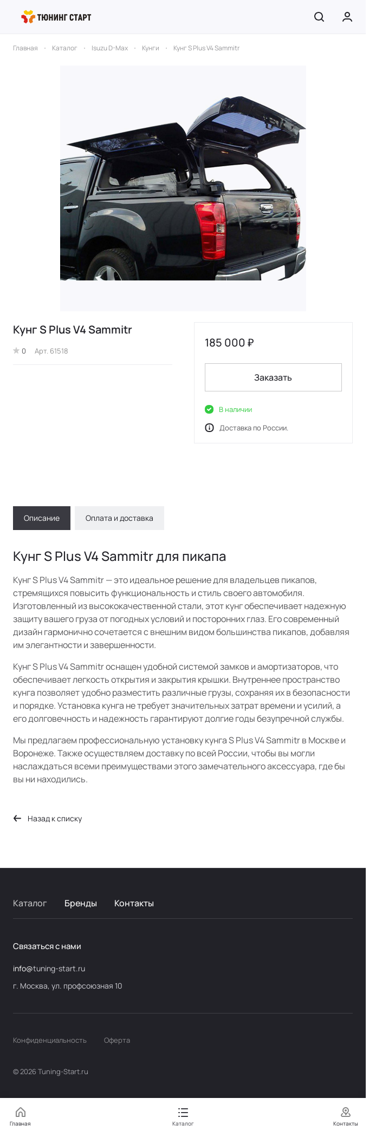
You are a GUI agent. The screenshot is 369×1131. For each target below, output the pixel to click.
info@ (23, 968)
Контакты (134, 903)
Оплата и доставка (119, 518)
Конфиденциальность (50, 1040)
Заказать (273, 377)
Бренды (80, 903)
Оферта (117, 1040)
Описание (42, 518)
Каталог (30, 903)
